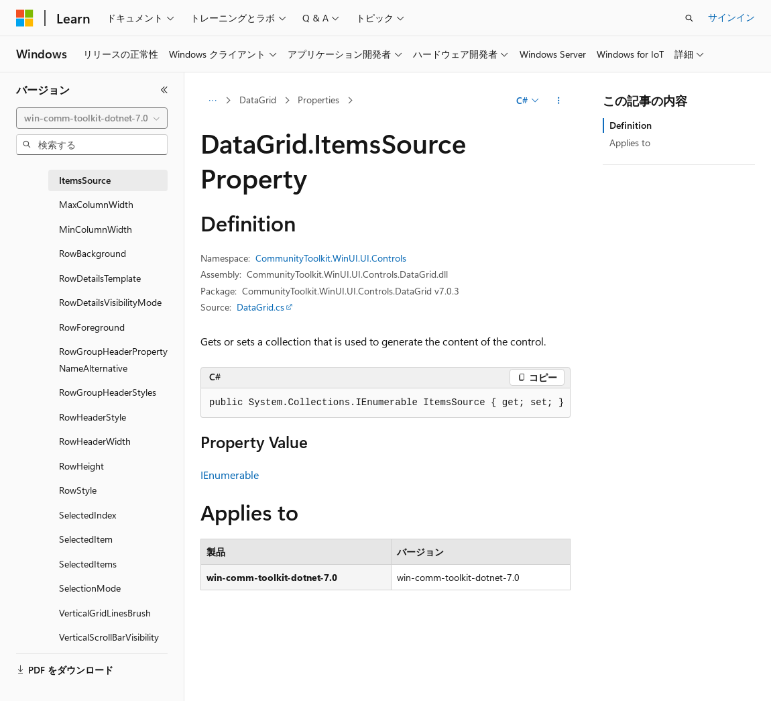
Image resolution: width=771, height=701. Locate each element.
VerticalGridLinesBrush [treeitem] (105, 612)
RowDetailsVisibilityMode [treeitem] (110, 302)
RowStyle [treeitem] (78, 490)
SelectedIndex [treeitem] (87, 514)
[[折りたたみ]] (164, 90)
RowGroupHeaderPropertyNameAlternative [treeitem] (113, 359)
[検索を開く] (689, 18)
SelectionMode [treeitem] (90, 588)
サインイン (731, 17)
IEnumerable (229, 475)
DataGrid (257, 99)
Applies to (629, 142)
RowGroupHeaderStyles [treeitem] (107, 392)
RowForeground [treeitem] (92, 327)
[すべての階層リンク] (212, 100)
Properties (318, 99)
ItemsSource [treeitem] (85, 180)
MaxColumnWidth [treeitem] (96, 204)
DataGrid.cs (260, 307)
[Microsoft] (25, 18)
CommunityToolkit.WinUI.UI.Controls (330, 258)
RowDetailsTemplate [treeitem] (100, 278)
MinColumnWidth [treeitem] (95, 229)
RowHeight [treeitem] (81, 466)
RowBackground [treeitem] (92, 253)
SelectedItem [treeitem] (86, 539)
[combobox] (92, 118)
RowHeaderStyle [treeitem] (92, 417)
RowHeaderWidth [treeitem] (95, 441)
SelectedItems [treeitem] (88, 563)
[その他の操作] (559, 100)
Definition (630, 125)
